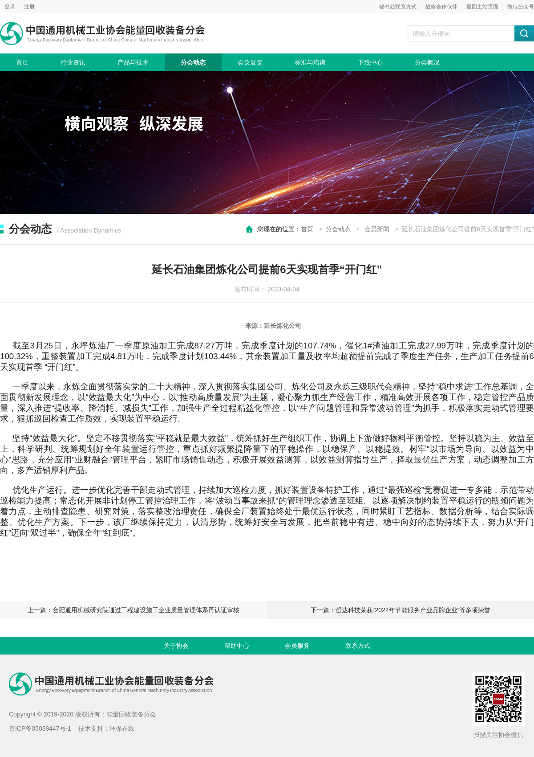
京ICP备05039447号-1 (40, 728)
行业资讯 (73, 62)
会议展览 (250, 62)
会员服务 (297, 645)
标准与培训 (310, 62)
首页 (22, 62)
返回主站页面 (482, 7)
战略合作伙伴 (441, 7)
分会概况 (427, 62)
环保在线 (121, 728)
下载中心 (370, 62)
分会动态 (193, 62)
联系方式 (357, 645)
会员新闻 (377, 229)
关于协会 (176, 645)
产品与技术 (133, 62)
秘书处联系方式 (398, 7)
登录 (9, 7)
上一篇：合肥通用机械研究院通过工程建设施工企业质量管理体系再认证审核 (133, 610)
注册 (29, 7)
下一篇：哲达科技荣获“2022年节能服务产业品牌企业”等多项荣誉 (400, 610)
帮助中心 (236, 645)
